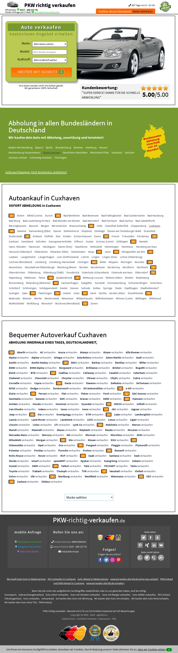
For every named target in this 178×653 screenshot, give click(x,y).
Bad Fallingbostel (111, 215)
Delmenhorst (71, 231)
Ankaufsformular (70, 551)
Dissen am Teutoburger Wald (124, 231)
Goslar (90, 241)
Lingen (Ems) (109, 257)
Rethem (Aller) (114, 277)
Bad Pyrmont (109, 220)
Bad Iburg (14, 220)
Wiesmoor (68, 298)
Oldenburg (34, 272)
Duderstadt (15, 236)
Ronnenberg (16, 283)
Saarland (116, 152)
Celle (99, 225)
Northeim (142, 267)
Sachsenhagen (69, 283)
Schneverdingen (137, 283)
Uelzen (67, 293)
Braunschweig (77, 225)
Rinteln (129, 277)
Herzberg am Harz (146, 246)
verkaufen (27, 352)
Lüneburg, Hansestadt (62, 262)
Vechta (103, 293)
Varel (93, 293)
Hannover (34, 246)
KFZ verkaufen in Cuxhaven (62, 579)
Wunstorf (47, 303)
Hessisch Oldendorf (20, 251)
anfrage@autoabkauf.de (47, 12)
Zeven (94, 303)
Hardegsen (49, 246)
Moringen (126, 262)
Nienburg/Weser (67, 267)
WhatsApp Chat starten (30, 541)
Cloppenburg (138, 225)
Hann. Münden (17, 246)
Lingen (96, 257)
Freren (115, 236)
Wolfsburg (33, 303)
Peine (42, 277)
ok (169, 649)
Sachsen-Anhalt (18, 157)
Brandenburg (63, 147)
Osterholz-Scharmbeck (95, 272)
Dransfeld (149, 231)
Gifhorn (78, 241)
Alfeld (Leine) (34, 215)
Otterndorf (141, 272)
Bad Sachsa (126, 220)
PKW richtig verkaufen (49, 5)
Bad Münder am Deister (66, 220)
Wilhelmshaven (104, 298)
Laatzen (13, 257)
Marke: (26, 43)
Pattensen (30, 277)
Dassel (57, 231)
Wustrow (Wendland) (67, 303)
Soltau (96, 288)
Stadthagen (131, 288)
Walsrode (14, 298)
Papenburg (15, 277)
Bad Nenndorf (91, 220)
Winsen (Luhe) (124, 298)
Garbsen (14, 241)
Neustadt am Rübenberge (40, 267)
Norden (83, 267)
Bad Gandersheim (134, 215)
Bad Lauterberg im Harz (36, 220)
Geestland (27, 241)
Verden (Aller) (117, 293)
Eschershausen (83, 236)
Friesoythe (128, 236)
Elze (58, 236)
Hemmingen (112, 246)
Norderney (113, 267)
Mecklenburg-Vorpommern (24, 152)
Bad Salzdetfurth (145, 220)
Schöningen (30, 288)
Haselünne (81, 246)
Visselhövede (135, 293)
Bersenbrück (59, 225)
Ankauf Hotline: (61, 546)
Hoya (91, 251)
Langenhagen (46, 257)
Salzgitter (86, 283)
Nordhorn (128, 267)
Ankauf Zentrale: (62, 541)
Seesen (74, 288)
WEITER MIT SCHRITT (41, 72)
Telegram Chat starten (29, 546)
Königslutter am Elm (133, 251)
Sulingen (14, 293)
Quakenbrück (64, 277)
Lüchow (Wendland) (20, 262)
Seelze (63, 288)
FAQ (114, 618)
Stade (118, 288)
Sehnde (85, 288)
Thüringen (60, 157)
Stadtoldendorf (149, 288)
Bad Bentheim (71, 215)
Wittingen (141, 298)
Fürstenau (143, 236)
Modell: (25, 51)
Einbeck (37, 236)
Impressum (104, 618)
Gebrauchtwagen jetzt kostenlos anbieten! (36, 172)
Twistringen (45, 293)
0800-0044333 (79, 541)
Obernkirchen (17, 272)
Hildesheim (41, 251)
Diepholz (87, 231)
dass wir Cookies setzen (151, 649)
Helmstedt (96, 246)
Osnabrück (72, 272)
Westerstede (51, 298)
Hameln (143, 241)
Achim (20, 215)
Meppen (113, 262)
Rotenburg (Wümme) (38, 283)
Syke (24, 293)
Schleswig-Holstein (41, 157)
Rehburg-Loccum (93, 277)
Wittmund (155, 298)
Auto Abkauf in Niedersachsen (93, 579)
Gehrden (41, 241)
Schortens (156, 283)
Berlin (49, 147)
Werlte (38, 298)
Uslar (77, 293)
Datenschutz (68, 618)
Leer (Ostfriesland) (68, 257)
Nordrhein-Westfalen (75, 152)
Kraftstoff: (24, 59)
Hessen (103, 147)
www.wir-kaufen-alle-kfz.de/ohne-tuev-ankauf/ (134, 579)
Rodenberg (142, 277)
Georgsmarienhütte (60, 241)
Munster (139, 262)
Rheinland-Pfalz (99, 152)
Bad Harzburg (155, 215)
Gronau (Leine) (105, 241)
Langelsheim (28, 257)
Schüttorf (14, 288)
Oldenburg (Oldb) (53, 272)
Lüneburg (40, 262)
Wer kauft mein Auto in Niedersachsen (26, 579)
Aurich (49, 215)
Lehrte (85, 257)
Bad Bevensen (90, 215)
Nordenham (98, 267)
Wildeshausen (84, 298)
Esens (97, 236)
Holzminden (78, 251)
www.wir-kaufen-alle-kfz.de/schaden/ (105, 583)
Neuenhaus (15, 267)
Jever (107, 251)
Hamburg (91, 147)
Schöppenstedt (48, 288)
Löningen (83, 262)
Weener (27, 298)
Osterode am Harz (121, 272)
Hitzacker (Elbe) (59, 251)
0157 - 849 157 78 (28, 9)
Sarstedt (100, 283)
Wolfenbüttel (16, 303)
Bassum (33, 225)
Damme (21, 231)
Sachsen (130, 152)
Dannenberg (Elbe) (40, 231)
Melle (103, 262)
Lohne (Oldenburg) (131, 257)
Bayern (39, 147)
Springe (107, 288)
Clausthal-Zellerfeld (116, 225)
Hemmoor (127, 246)
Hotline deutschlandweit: (126, 11)
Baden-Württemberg (21, 147)
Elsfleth (48, 236)
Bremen (78, 147)
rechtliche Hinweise (87, 618)
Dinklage (100, 231)
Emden (67, 236)
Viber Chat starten (29, 551)
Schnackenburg (116, 283)
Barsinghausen (17, 225)
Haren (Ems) (65, 246)
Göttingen (122, 241)
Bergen (45, 225)
